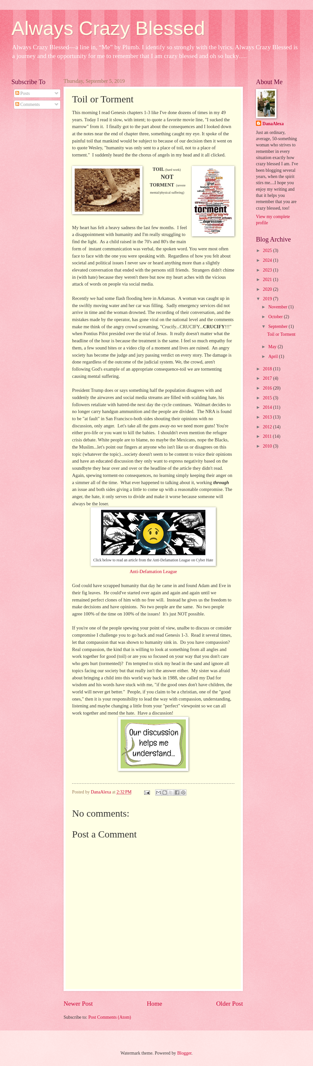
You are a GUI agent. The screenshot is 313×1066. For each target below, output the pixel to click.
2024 (268, 260)
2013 (268, 417)
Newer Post (78, 1003)
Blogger (184, 1053)
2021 (268, 279)
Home (154, 1003)
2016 (268, 388)
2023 (268, 270)
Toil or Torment (281, 334)
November (278, 306)
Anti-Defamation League (153, 571)
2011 (268, 436)
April (273, 356)
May (273, 346)
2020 (268, 289)
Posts (22, 93)
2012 (268, 426)
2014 (268, 407)
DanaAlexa (273, 123)
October (276, 316)
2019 (268, 298)
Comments (27, 104)
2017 (268, 378)
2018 (268, 368)
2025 (268, 250)
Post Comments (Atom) (109, 1017)
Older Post (229, 1003)
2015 (268, 397)
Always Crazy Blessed (108, 28)
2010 (268, 446)
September (278, 326)
